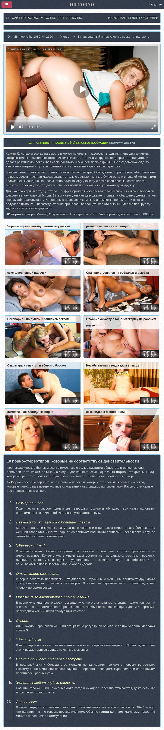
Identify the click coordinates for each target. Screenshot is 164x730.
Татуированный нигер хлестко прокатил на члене (113, 36)
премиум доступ (122, 142)
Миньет (65, 36)
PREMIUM (155, 5)
